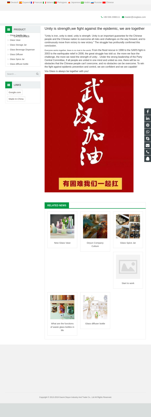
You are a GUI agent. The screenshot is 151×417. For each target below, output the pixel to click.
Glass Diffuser (16, 68)
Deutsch (13, 2)
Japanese (74, 2)
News (75, 26)
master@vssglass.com (39, 8)
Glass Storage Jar (18, 59)
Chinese (108, 2)
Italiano (48, 2)
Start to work (128, 297)
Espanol (25, 2)
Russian (96, 2)
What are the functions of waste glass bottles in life (62, 340)
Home (52, 32)
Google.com (15, 106)
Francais (37, 2)
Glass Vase (15, 54)
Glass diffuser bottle (95, 337)
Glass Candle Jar (18, 49)
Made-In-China (16, 112)
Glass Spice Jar (128, 256)
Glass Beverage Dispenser (22, 63)
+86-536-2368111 (15, 8)
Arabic (86, 2)
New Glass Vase (62, 256)
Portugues (60, 2)
